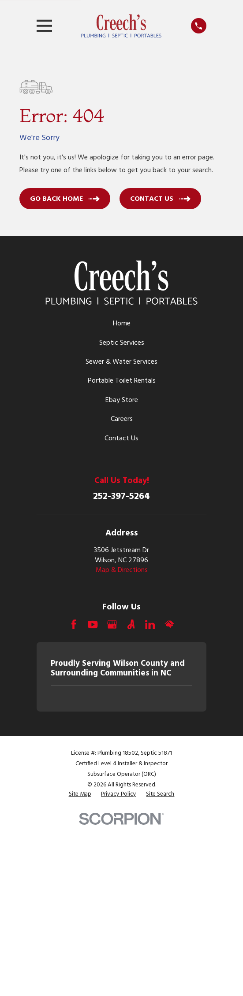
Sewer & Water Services (121, 362)
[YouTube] (92, 624)
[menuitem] (80, 794)
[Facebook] (74, 624)
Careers (122, 419)
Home (122, 323)
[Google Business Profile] (112, 624)
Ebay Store (121, 400)
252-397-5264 (121, 496)
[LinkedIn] (150, 624)
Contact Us (121, 438)
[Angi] (131, 624)
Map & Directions (122, 570)
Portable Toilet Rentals (122, 381)
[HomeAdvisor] (169, 624)
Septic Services (121, 343)
